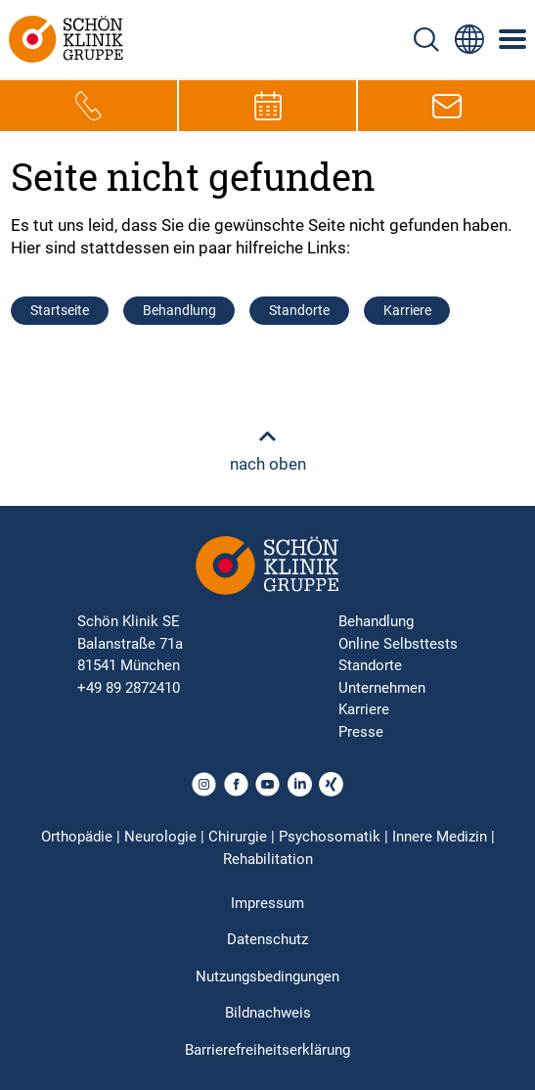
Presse (360, 732)
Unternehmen (381, 688)
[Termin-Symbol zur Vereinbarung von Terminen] (268, 105)
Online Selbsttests (398, 644)
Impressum (267, 903)
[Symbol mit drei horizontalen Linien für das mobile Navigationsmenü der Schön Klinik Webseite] (513, 39)
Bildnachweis (268, 1013)
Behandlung (179, 310)
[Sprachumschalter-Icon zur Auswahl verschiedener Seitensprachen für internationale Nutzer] (469, 39)
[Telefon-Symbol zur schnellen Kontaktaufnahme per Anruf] (89, 105)
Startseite (59, 310)
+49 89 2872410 (128, 688)
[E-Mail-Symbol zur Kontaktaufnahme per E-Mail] (447, 105)
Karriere (407, 310)
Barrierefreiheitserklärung (267, 1050)
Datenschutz (267, 939)
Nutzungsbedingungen (267, 976)
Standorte (299, 310)
